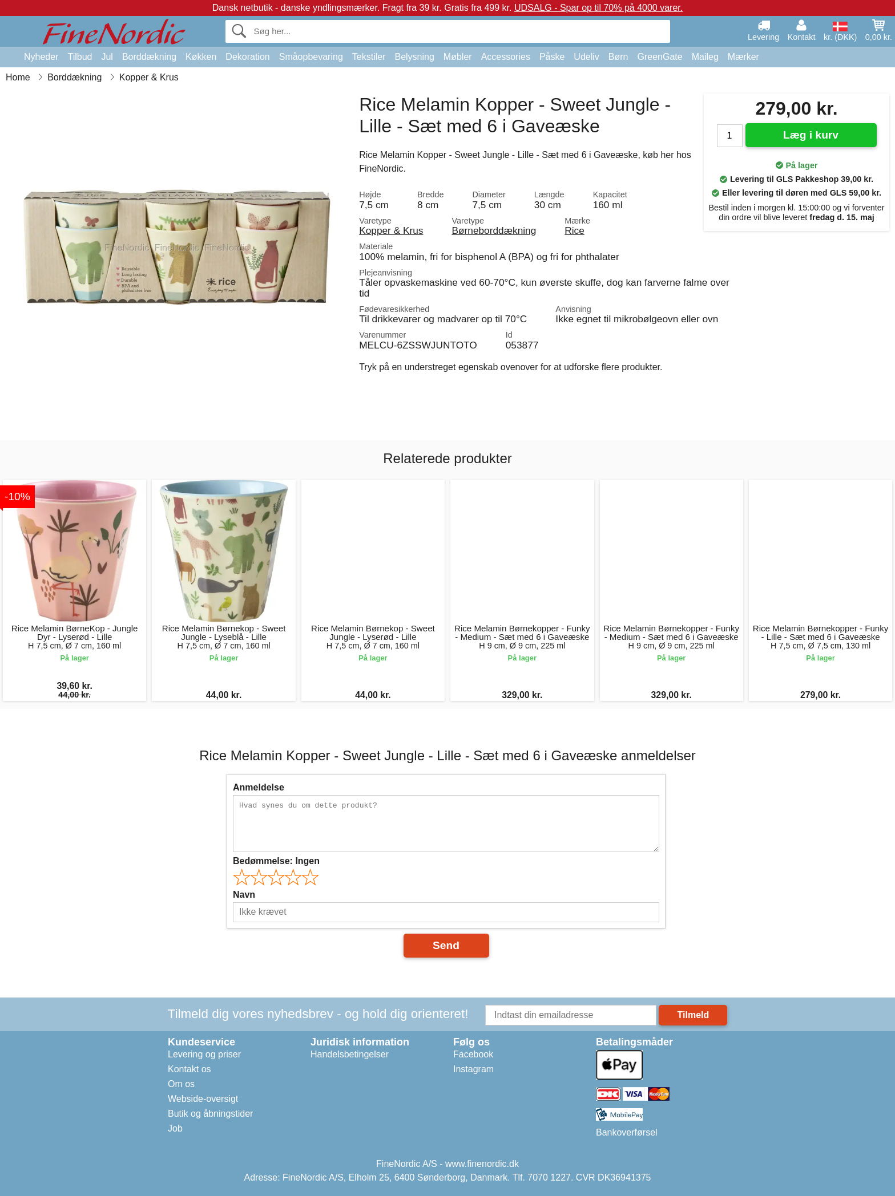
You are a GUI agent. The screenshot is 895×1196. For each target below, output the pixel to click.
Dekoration (247, 57)
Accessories (505, 57)
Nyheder (41, 57)
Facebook (473, 1054)
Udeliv (586, 57)
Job (175, 1128)
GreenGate (660, 57)
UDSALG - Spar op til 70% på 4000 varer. (598, 8)
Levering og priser (204, 1054)
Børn (618, 57)
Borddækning (149, 57)
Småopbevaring (311, 57)
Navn (244, 894)
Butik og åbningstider (210, 1113)
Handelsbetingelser (350, 1054)
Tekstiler (369, 57)
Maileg (705, 57)
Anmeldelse (258, 787)
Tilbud (79, 57)
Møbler (458, 57)
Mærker (743, 57)
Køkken (201, 57)
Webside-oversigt (203, 1099)
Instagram (473, 1069)
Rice (574, 230)
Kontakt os (189, 1069)
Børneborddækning (493, 230)
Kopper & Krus (391, 230)
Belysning (414, 57)
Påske (552, 57)
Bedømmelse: (276, 861)
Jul (106, 57)
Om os (181, 1084)
